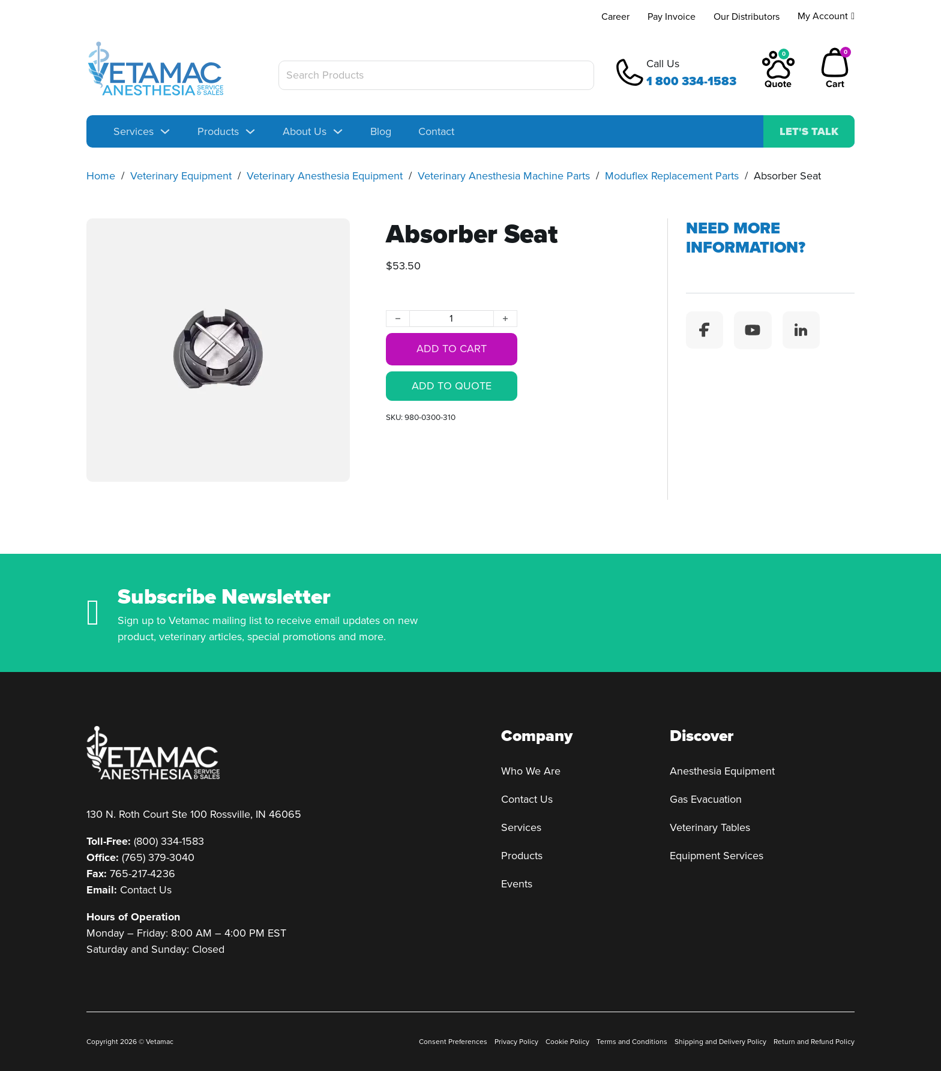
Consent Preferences (453, 1041)
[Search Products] (436, 75)
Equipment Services (716, 855)
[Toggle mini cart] (835, 68)
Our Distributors (747, 16)
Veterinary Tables (710, 827)
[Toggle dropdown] (165, 131)
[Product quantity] (451, 319)
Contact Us (146, 890)
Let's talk (809, 131)
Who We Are (531, 771)
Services (133, 131)
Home (100, 176)
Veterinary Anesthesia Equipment (325, 176)
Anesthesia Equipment (722, 771)
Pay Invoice (672, 16)
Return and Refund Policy (814, 1041)
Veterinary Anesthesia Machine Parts (504, 176)
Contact (436, 131)
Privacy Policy (516, 1041)
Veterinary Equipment (181, 176)
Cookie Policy (567, 1041)
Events (516, 884)
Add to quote (452, 386)
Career (615, 16)
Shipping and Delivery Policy (720, 1041)
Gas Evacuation (706, 799)
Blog (380, 131)
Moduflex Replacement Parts (672, 176)
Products (218, 131)
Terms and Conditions (632, 1041)
